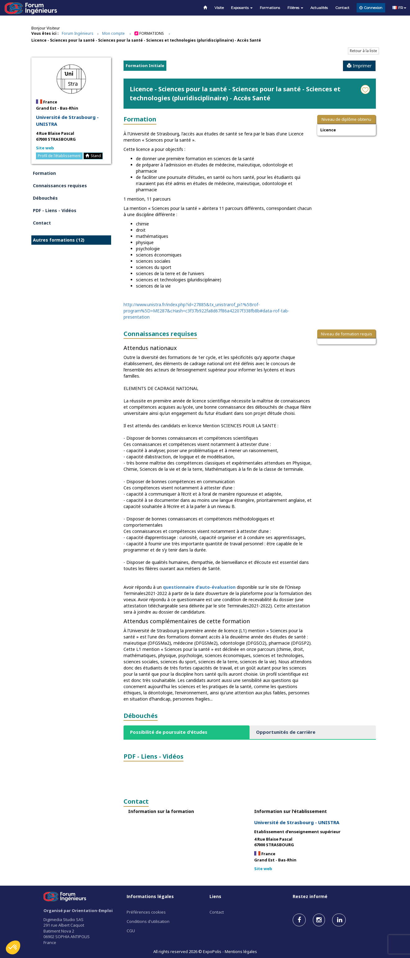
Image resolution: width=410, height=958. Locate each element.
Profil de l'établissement (59, 155)
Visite (219, 8)
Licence (328, 130)
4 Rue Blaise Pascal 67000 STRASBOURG (56, 136)
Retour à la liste (363, 50)
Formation (44, 173)
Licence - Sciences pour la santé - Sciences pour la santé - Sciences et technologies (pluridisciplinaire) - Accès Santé (146, 40)
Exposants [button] (242, 8)
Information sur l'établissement (290, 811)
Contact (342, 8)
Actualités (319, 8)
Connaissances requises (60, 185)
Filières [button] (295, 8)
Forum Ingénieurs (77, 33)
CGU (131, 930)
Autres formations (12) (58, 240)
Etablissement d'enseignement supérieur (297, 831)
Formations (270, 8)
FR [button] (399, 8)
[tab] (187, 732)
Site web (45, 148)
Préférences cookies (146, 912)
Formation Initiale (145, 65)
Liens (215, 896)
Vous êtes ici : (45, 33)
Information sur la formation (161, 811)
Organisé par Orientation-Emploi (78, 910)
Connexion (370, 8)
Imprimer (359, 66)
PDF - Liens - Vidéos (54, 210)
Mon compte (113, 33)
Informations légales (150, 896)
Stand (93, 155)
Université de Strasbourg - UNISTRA (67, 120)
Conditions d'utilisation (148, 921)
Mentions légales (241, 951)
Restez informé (310, 896)
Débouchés (45, 198)
